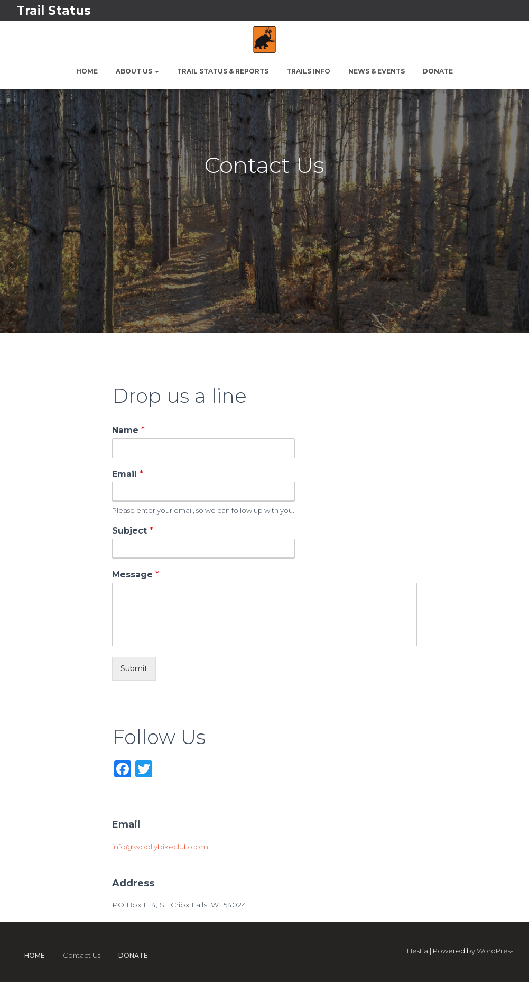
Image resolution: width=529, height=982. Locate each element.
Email (127, 474)
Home (87, 71)
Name (128, 430)
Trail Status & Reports (222, 71)
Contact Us (81, 955)
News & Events (376, 71)
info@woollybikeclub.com (160, 846)
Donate (438, 71)
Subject (132, 531)
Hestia (417, 951)
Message (135, 575)
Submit (133, 668)
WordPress (495, 951)
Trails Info (308, 71)
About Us (137, 71)
